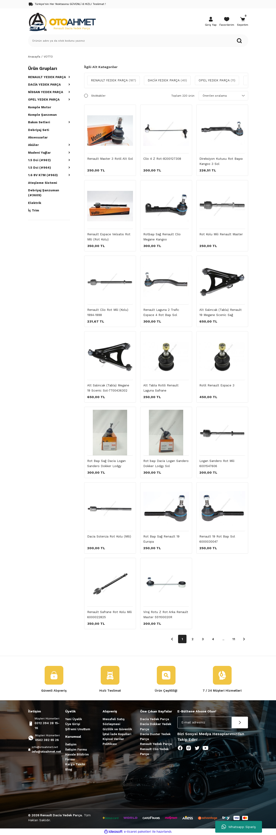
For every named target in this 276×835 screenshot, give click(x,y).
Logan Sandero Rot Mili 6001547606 (216, 463)
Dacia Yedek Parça (154, 719)
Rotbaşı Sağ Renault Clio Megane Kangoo (162, 236)
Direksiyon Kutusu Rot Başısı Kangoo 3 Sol (221, 161)
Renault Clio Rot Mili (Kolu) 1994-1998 (107, 312)
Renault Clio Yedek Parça (154, 751)
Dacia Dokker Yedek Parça (155, 726)
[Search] (138, 40)
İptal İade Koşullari (117, 734)
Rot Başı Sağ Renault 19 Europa (161, 539)
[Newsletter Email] (212, 722)
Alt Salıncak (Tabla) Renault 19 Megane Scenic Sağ (220, 312)
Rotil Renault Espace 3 (216, 385)
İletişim (70, 744)
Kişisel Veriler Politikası (113, 741)
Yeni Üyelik (73, 719)
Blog (68, 769)
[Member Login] (211, 22)
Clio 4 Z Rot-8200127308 (162, 158)
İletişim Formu (76, 749)
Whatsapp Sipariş (239, 826)
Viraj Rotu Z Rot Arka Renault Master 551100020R (165, 614)
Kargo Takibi (75, 764)
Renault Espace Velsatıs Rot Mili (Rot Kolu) (108, 236)
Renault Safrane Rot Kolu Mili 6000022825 (109, 614)
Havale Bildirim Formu (77, 757)
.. (223, 639)
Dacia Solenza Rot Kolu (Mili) (109, 536)
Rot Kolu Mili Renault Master (221, 234)
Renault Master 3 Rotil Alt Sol (110, 158)
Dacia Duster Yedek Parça (155, 736)
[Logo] (62, 21)
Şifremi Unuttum (77, 729)
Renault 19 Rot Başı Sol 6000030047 (217, 539)
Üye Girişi (72, 724)
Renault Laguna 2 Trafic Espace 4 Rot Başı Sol (161, 312)
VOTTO (48, 56)
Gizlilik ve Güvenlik (117, 729)
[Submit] (240, 722)
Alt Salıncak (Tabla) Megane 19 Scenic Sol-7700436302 (108, 388)
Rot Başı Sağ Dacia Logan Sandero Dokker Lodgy (106, 463)
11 (233, 639)
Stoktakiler (98, 95)
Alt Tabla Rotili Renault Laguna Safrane (161, 388)
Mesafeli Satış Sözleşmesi (114, 721)
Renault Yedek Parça (156, 744)
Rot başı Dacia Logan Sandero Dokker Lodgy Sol (166, 463)
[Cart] (242, 22)
